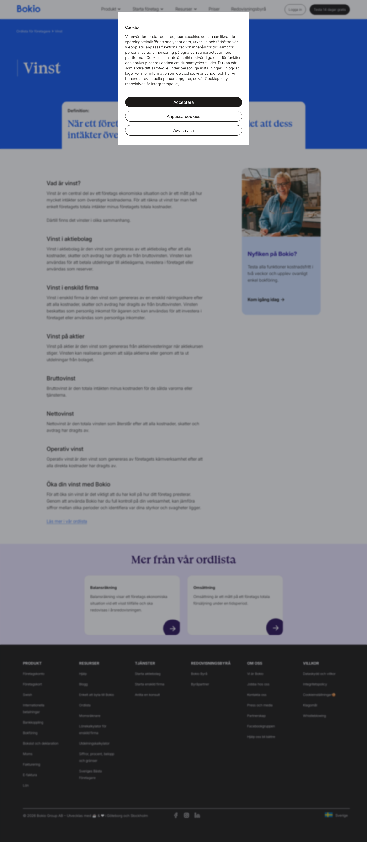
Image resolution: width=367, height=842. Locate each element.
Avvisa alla (183, 130)
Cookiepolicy (216, 78)
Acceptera (183, 102)
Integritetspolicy (165, 83)
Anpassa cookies (183, 116)
